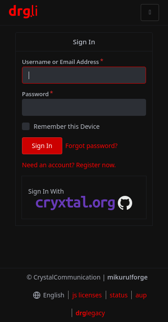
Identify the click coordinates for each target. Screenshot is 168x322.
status (119, 295)
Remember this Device (66, 126)
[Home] (23, 12)
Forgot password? (91, 145)
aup (140, 295)
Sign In (42, 145)
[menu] (47, 295)
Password (35, 94)
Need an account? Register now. (69, 165)
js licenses (87, 295)
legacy (90, 313)
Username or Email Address (60, 62)
